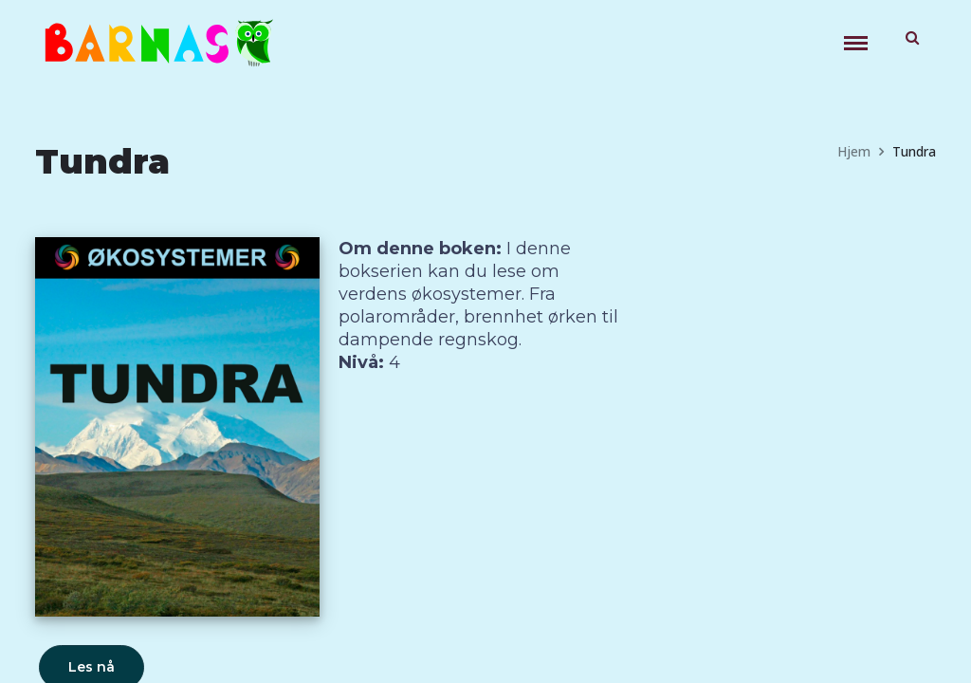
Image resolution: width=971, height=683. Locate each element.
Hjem (853, 151)
